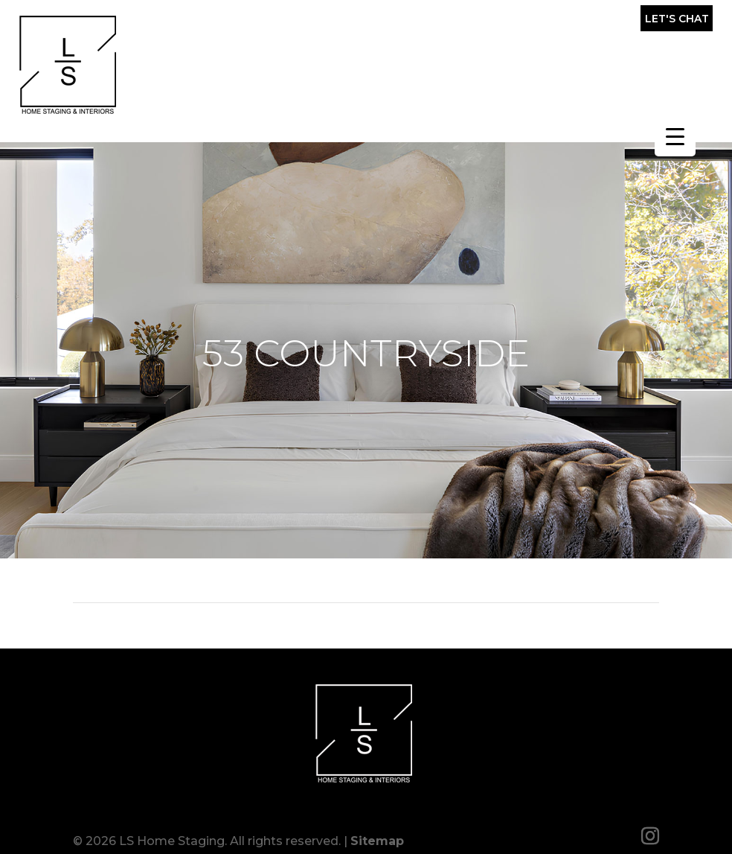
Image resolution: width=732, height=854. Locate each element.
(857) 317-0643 (550, 22)
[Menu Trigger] (675, 135)
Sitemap (377, 833)
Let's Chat (677, 18)
